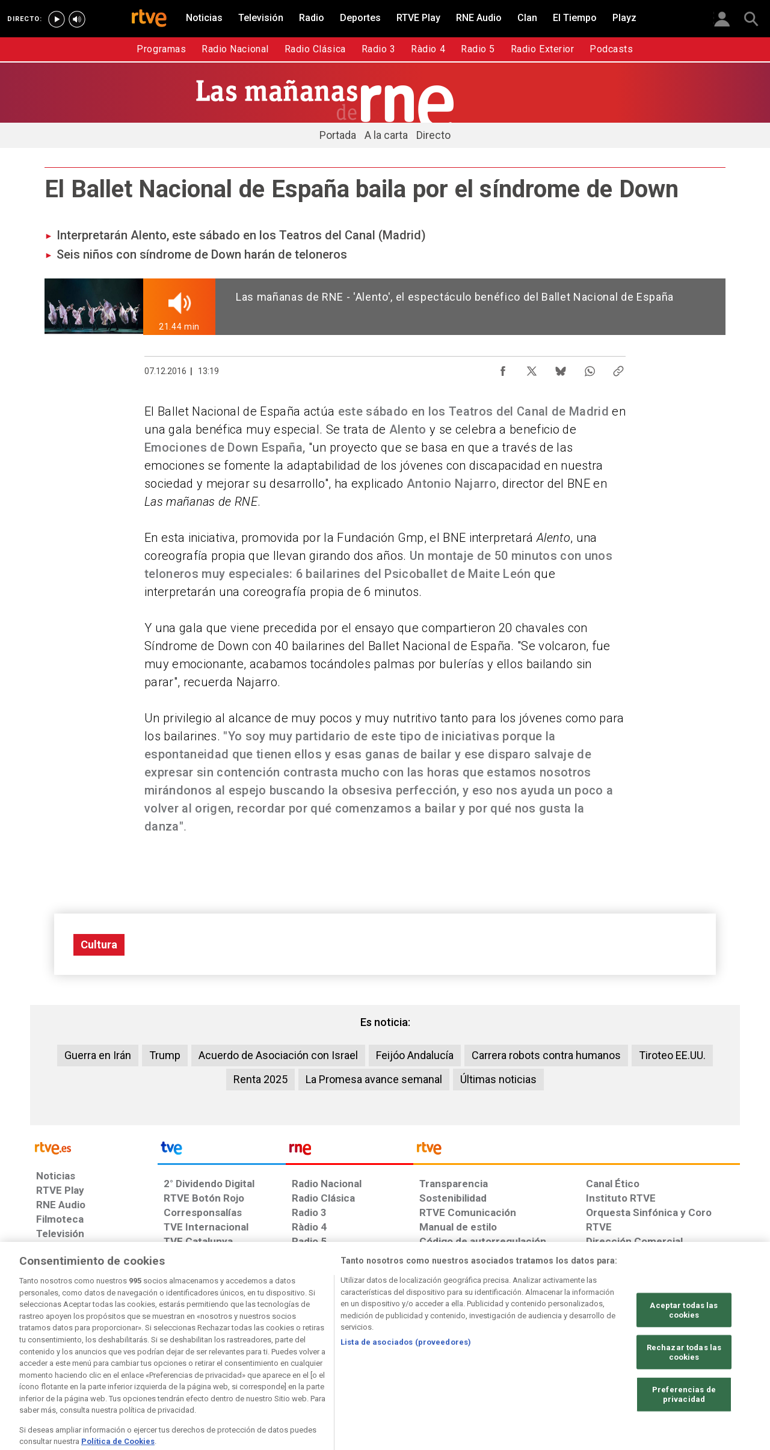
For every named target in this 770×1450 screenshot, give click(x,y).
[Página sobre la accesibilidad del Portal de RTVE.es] (456, 1357)
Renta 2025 (260, 1079)
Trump (164, 1055)
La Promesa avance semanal (374, 1079)
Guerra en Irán (97, 1055)
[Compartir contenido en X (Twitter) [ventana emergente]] (531, 368)
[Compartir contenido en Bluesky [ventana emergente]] (560, 368)
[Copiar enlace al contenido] (618, 368)
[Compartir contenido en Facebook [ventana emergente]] (502, 368)
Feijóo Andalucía (415, 1055)
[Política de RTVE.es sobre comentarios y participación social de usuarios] (686, 1357)
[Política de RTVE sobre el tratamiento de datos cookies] (254, 1357)
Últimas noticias (498, 1079)
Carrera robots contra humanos (546, 1055)
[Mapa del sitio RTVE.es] (529, 1357)
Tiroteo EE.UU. (672, 1055)
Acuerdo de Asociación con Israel (278, 1055)
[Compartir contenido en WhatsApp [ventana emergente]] (589, 368)
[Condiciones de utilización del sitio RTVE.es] (55, 1357)
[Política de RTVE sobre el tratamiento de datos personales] (146, 1357)
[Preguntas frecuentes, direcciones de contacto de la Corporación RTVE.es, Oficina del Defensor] (592, 1357)
